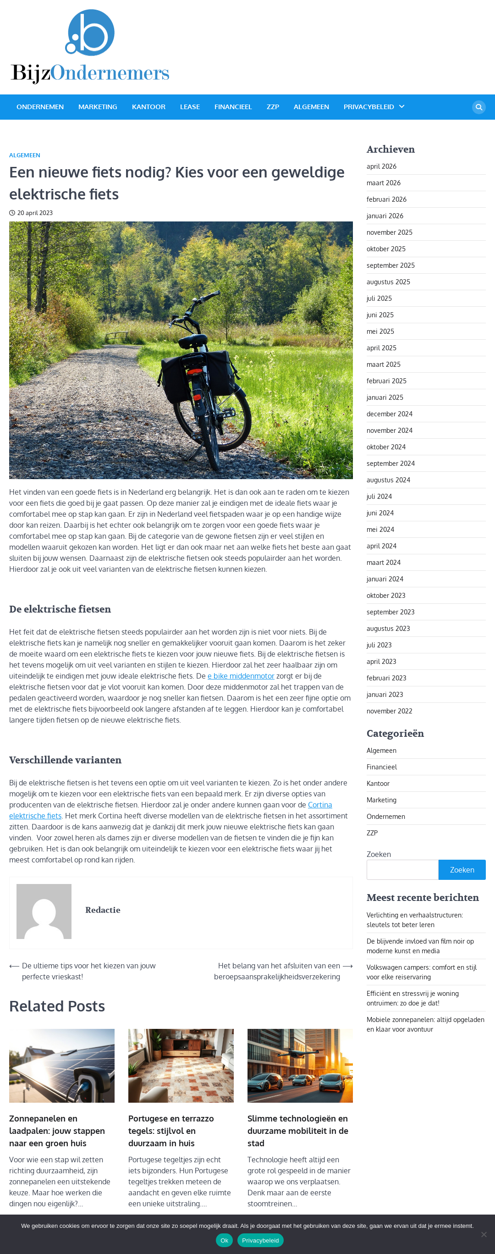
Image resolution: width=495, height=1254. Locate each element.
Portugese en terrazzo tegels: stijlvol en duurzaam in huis (171, 1131)
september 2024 (391, 463)
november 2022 (389, 711)
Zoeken (379, 854)
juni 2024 (380, 513)
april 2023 (381, 661)
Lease (190, 106)
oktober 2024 (386, 447)
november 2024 (389, 430)
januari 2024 (385, 579)
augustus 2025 (388, 282)
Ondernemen (40, 106)
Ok (224, 1240)
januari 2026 (385, 216)
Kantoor (148, 106)
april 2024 (381, 546)
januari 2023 (385, 694)
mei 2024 (380, 529)
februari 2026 (387, 199)
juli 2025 (379, 298)
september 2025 (391, 265)
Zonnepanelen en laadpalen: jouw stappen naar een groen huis (57, 1131)
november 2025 (389, 232)
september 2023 (391, 612)
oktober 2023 (386, 595)
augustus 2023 (388, 628)
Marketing (97, 106)
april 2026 (381, 166)
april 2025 (381, 348)
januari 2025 (385, 397)
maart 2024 (384, 562)
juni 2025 (380, 315)
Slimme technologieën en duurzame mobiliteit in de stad (298, 1131)
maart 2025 (384, 364)
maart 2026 (384, 183)
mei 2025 (380, 331)
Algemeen (311, 106)
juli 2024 (379, 496)
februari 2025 (387, 381)
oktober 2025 (386, 249)
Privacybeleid (369, 106)
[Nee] (483, 1234)
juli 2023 (379, 645)
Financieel (233, 106)
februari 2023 (387, 678)
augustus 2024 (388, 480)
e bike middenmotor (241, 675)
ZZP (273, 106)
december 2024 (389, 414)
